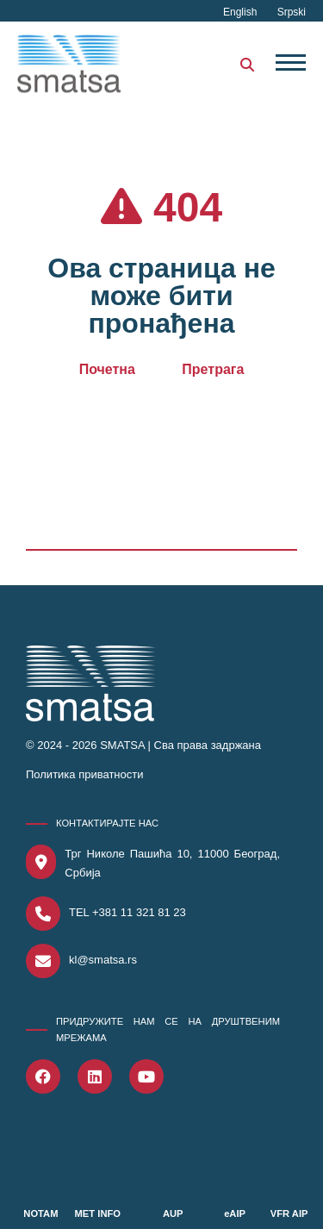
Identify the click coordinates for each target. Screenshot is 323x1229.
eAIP (234, 1213)
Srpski (291, 12)
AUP (173, 1213)
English (241, 12)
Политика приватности (84, 774)
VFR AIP (289, 1213)
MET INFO (98, 1213)
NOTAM (40, 1213)
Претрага (213, 369)
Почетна (107, 369)
